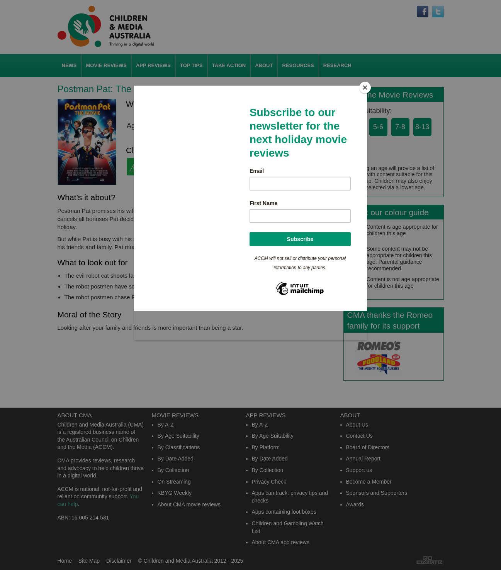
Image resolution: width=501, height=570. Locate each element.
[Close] (365, 87)
